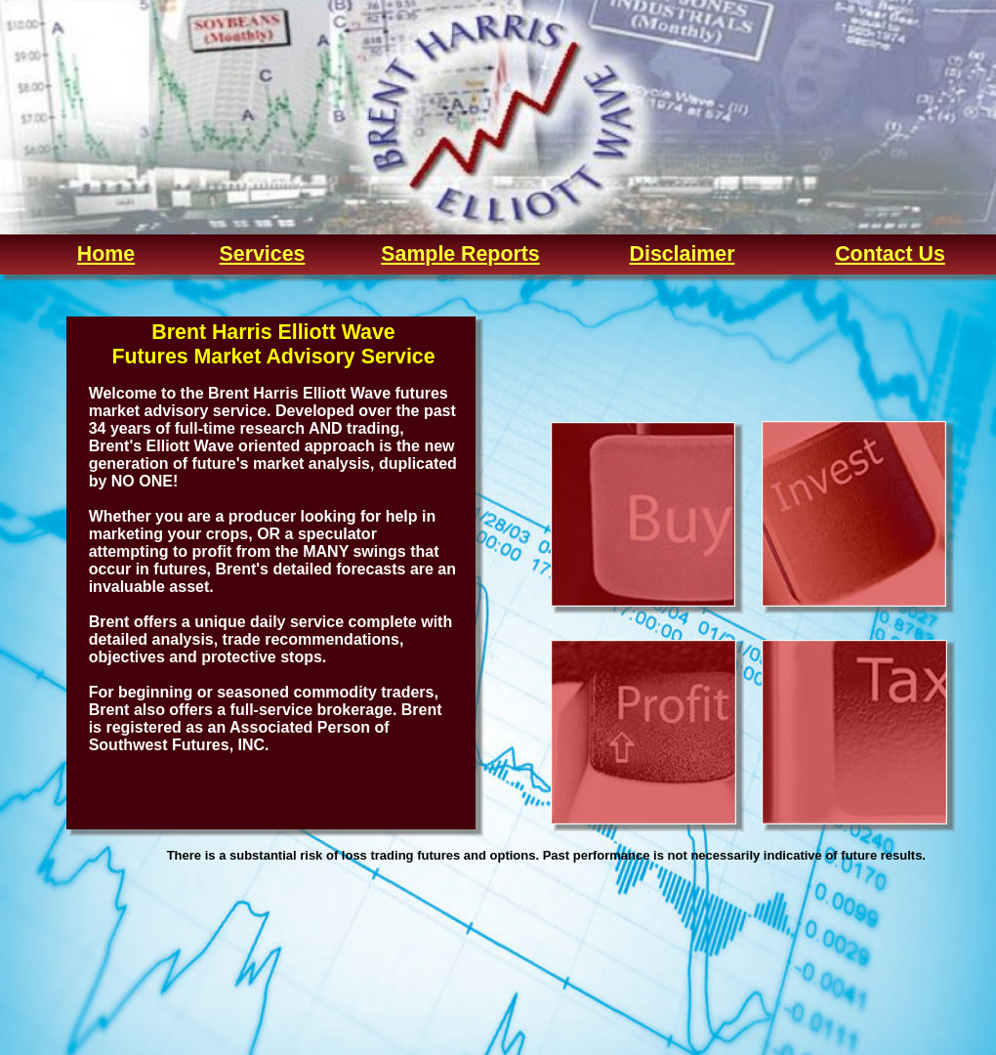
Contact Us (890, 254)
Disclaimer (682, 254)
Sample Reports (460, 254)
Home (106, 254)
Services (263, 254)
